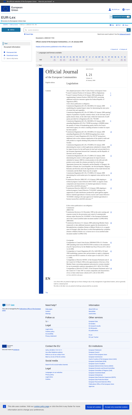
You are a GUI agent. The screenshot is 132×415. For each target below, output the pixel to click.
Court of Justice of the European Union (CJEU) (103, 359)
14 (111, 173)
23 (111, 188)
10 (111, 132)
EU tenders (92, 324)
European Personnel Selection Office (100, 382)
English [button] (126, 9)
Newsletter (92, 311)
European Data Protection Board (98, 379)
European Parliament (95, 350)
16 (111, 179)
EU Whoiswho (93, 328)
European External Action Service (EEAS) (101, 366)
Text (5, 43)
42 (111, 260)
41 (111, 242)
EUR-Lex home (14, 24)
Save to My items (10, 58)
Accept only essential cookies (116, 407)
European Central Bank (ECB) (97, 361)
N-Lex (90, 335)
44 (111, 268)
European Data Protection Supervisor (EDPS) (102, 377)
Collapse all (123, 49)
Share (125, 25)
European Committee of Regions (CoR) (100, 370)
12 (111, 156)
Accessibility (49, 334)
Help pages (48, 309)
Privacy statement (50, 336)
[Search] (129, 30)
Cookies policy (49, 331)
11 (111, 145)
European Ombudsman (96, 375)
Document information (12, 47)
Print (118, 25)
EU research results (95, 326)
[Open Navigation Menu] (11, 30)
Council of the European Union (98, 354)
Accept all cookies (94, 407)
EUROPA (5, 24)
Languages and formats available (49, 53)
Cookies (47, 379)
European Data (93, 321)
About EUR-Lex (93, 309)
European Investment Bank (97, 373)
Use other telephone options (54, 352)
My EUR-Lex (114, 9)
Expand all (114, 49)
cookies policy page (41, 406)
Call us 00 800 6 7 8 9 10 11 (53, 350)
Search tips (28, 34)
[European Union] (7, 346)
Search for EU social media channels (56, 364)
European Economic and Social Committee (102, 368)
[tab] (82, 52)
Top (46, 292)
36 (111, 223)
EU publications (93, 330)
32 (111, 212)
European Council (94, 352)
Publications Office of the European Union (101, 384)
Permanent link (10, 52)
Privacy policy (49, 374)
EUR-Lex (8, 17)
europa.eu (16, 349)
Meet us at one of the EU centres (55, 357)
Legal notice (49, 329)
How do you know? (46, 1)
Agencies (91, 386)
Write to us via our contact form (55, 354)
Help (112, 25)
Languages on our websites (53, 372)
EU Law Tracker (93, 337)
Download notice (10, 55)
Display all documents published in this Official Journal (54, 47)
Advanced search (125, 34)
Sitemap (48, 313)
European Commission (95, 357)
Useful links (92, 313)
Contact (47, 311)
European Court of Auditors (97, 363)
